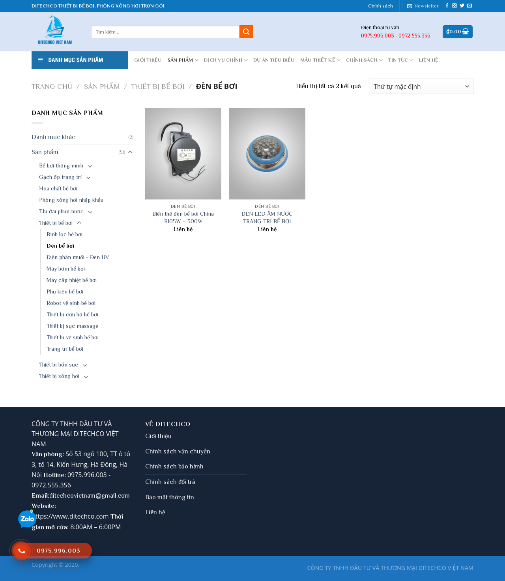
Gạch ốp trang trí (60, 177)
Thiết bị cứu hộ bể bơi (72, 314)
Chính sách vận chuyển (177, 451)
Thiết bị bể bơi (158, 86)
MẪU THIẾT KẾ (320, 60)
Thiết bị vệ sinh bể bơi (73, 337)
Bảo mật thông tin (169, 497)
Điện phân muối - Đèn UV (78, 257)
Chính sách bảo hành (174, 466)
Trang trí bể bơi (65, 349)
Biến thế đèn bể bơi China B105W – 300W (183, 217)
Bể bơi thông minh (61, 165)
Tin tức (400, 60)
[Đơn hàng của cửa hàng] (421, 86)
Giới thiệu (158, 436)
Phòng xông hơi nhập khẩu (71, 200)
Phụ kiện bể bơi (65, 291)
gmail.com (115, 495)
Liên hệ (155, 512)
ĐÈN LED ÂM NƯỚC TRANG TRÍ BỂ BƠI (267, 217)
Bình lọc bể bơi (64, 234)
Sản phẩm (183, 60)
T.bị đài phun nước (61, 211)
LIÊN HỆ (429, 60)
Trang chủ (52, 86)
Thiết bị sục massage (72, 326)
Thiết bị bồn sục (58, 364)
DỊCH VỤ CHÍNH (226, 60)
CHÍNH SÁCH (364, 60)
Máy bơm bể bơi (66, 268)
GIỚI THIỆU (148, 60)
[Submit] (246, 32)
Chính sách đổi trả (170, 481)
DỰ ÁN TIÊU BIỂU (274, 60)
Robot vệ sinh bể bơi (71, 303)
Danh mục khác (53, 137)
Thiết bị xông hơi (59, 376)
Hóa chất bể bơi (58, 188)
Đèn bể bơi (60, 246)
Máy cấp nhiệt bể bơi (72, 280)
